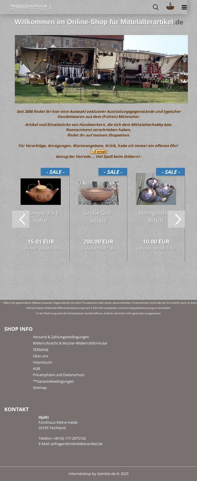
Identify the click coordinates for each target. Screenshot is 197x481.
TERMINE (41, 349)
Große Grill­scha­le (98, 216)
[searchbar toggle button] (156, 7)
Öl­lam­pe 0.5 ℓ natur (40, 216)
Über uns (40, 355)
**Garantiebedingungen (53, 381)
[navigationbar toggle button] (184, 7)
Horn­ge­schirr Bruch (156, 216)
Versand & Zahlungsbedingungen (61, 336)
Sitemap (40, 387)
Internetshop (80, 473)
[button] (20, 219)
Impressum (42, 362)
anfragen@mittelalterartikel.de (76, 443)
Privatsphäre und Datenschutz (59, 374)
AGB (36, 368)
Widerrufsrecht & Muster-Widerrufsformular (70, 343)
